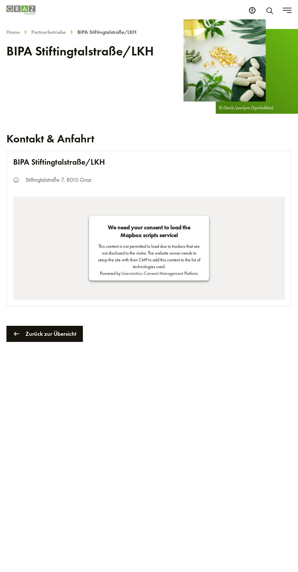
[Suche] (271, 10)
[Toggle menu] (287, 10)
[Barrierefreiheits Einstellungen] (252, 10)
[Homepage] (20, 10)
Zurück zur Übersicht (44, 334)
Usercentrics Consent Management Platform (160, 273)
